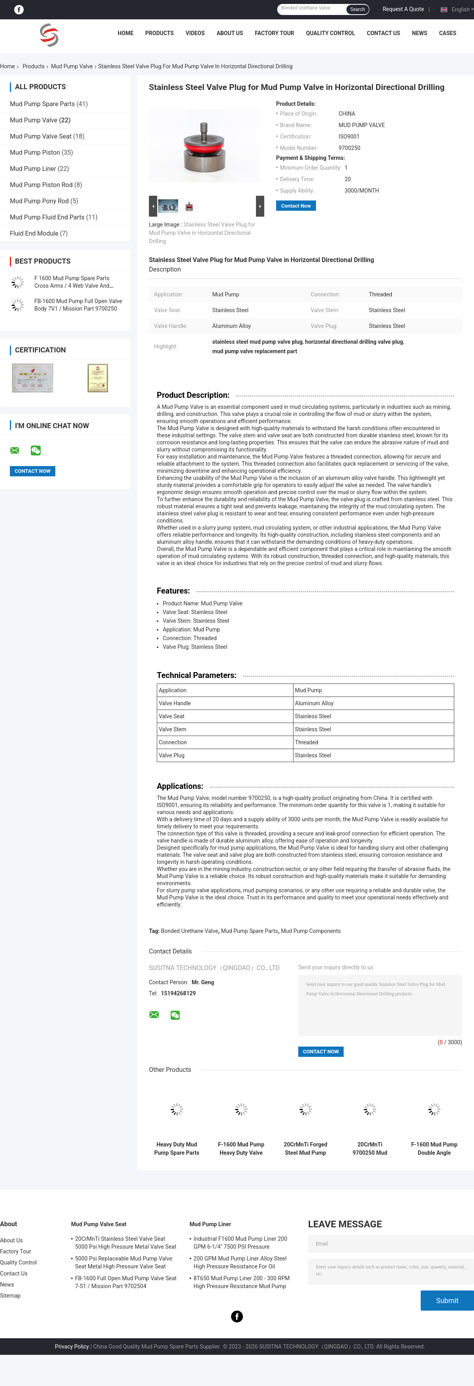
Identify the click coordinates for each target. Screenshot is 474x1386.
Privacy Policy (72, 1346)
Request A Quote (403, 9)
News (419, 33)
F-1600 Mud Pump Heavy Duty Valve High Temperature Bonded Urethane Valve (241, 1148)
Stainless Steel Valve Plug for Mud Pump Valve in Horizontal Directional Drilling (202, 232)
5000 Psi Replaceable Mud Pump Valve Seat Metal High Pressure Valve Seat (123, 1262)
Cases (448, 33)
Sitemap (10, 1295)
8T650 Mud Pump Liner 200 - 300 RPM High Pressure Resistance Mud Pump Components (242, 1283)
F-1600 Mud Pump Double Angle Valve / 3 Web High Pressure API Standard (434, 1148)
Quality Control (330, 33)
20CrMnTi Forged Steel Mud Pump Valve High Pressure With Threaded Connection (305, 1148)
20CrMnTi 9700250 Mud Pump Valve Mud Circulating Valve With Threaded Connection (370, 1148)
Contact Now (296, 206)
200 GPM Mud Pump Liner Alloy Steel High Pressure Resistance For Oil (240, 1262)
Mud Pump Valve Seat (40, 136)
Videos (195, 33)
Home (126, 33)
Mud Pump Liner (33, 168)
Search (357, 9)
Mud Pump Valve (71, 66)
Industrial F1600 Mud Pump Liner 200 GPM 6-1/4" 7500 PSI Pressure (240, 1243)
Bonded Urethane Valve (189, 931)
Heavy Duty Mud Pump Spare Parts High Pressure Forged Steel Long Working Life (176, 1148)
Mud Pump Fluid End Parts (47, 217)
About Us (229, 33)
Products (159, 33)
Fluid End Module (34, 233)
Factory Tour (274, 33)
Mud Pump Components (310, 931)
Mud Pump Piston (35, 152)
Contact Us (383, 33)
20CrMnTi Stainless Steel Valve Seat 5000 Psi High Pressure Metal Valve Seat (126, 1243)
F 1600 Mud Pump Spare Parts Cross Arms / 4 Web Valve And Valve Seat (71, 285)
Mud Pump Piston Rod (41, 185)
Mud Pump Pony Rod (39, 201)
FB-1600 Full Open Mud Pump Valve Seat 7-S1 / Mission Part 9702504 (126, 1282)
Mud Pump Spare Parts (42, 104)
